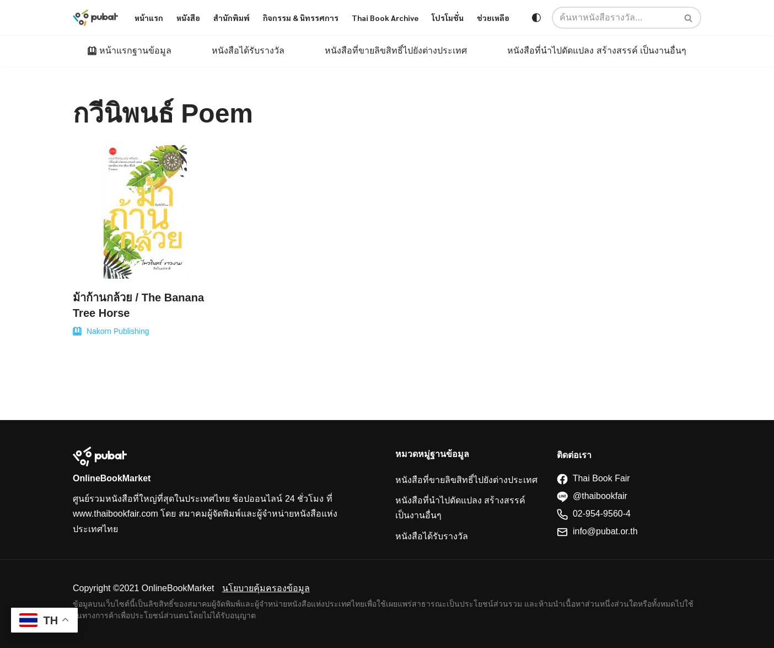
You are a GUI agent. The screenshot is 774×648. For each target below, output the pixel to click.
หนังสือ (188, 18)
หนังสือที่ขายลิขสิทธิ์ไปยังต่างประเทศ (396, 50)
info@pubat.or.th (597, 531)
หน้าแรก (149, 18)
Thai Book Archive (385, 18)
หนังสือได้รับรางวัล (248, 50)
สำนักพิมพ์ (231, 18)
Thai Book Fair (593, 478)
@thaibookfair (592, 496)
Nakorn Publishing (118, 331)
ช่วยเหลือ (493, 18)
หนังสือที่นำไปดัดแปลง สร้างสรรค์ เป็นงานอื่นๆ (596, 50)
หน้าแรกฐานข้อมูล (135, 50)
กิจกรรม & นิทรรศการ (300, 18)
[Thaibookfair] (95, 17)
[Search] (688, 18)
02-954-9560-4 (594, 513)
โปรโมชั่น (448, 18)
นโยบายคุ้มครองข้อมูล (266, 588)
